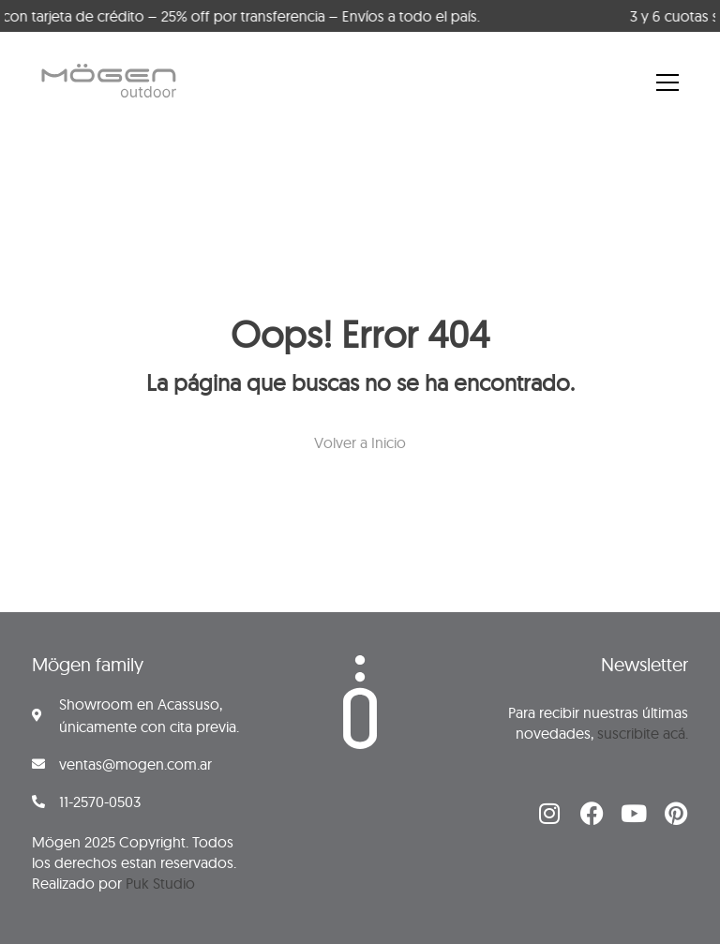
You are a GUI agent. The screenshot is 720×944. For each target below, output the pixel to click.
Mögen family (87, 664)
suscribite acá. (642, 733)
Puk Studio (160, 883)
